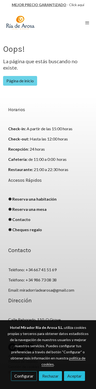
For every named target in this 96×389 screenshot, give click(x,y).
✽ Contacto (19, 219)
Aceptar (74, 375)
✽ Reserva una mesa (27, 209)
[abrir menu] (87, 22)
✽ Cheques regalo (25, 229)
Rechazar (50, 375)
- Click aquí (48, 5)
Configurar (24, 375)
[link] (20, 23)
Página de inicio (20, 80)
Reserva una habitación (34, 199)
